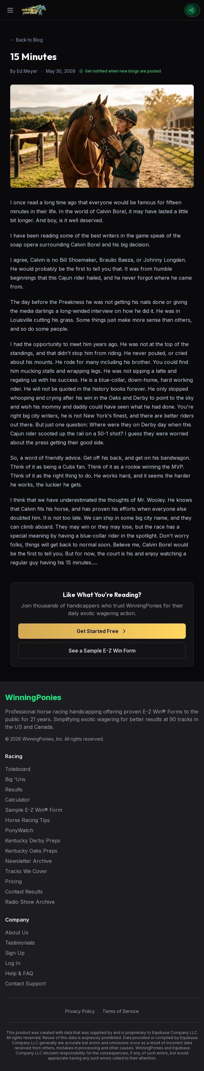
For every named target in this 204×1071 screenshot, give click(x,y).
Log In (12, 963)
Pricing (13, 881)
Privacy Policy (80, 1011)
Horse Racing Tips (27, 820)
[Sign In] (192, 10)
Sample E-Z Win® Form (33, 810)
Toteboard (17, 769)
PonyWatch (19, 830)
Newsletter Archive (28, 861)
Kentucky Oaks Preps (31, 851)
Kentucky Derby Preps (32, 840)
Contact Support (25, 983)
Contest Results (24, 891)
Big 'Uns (15, 779)
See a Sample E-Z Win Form (102, 650)
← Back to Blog (26, 39)
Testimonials (20, 942)
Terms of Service (120, 1011)
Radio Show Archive (30, 902)
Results (14, 789)
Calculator (17, 799)
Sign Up (15, 953)
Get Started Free (102, 631)
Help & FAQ (19, 973)
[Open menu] (10, 10)
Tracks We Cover (26, 871)
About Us (16, 932)
